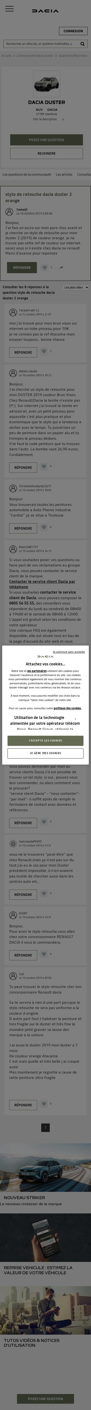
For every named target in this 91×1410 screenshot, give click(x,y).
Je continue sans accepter (69, 652)
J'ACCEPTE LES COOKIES (45, 740)
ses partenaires (37, 671)
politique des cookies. (68, 708)
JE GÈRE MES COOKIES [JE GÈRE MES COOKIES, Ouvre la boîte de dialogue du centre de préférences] (45, 753)
